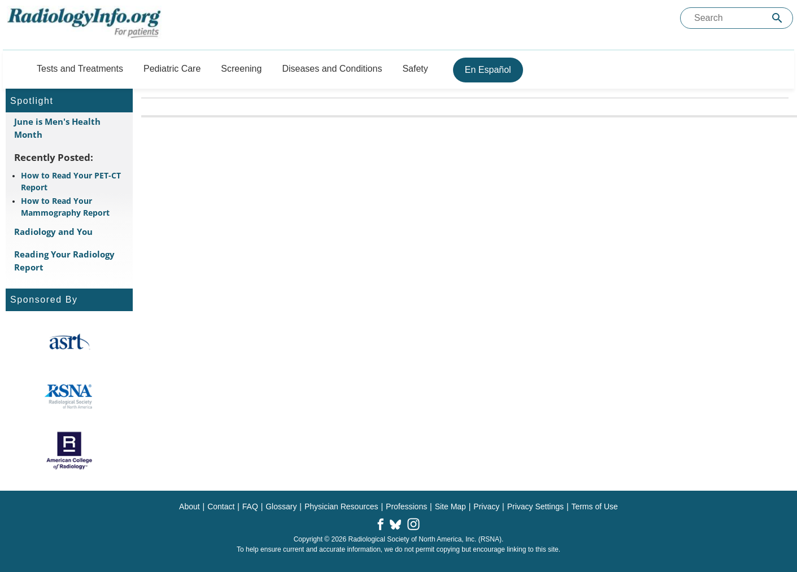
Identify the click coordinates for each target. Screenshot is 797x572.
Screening (241, 68)
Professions (406, 506)
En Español (488, 70)
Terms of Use (594, 506)
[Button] (13, 68)
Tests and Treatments (80, 68)
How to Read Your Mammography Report (65, 206)
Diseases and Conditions (332, 68)
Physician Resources (341, 506)
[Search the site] (736, 18)
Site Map (450, 506)
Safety (415, 68)
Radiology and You (53, 231)
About (189, 506)
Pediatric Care (172, 68)
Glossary (281, 506)
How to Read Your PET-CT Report (71, 181)
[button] (380, 525)
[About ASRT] (69, 342)
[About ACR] (69, 450)
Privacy (486, 506)
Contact (220, 506)
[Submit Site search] (777, 18)
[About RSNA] (69, 396)
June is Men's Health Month (57, 128)
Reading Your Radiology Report (64, 260)
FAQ (250, 506)
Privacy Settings (535, 506)
